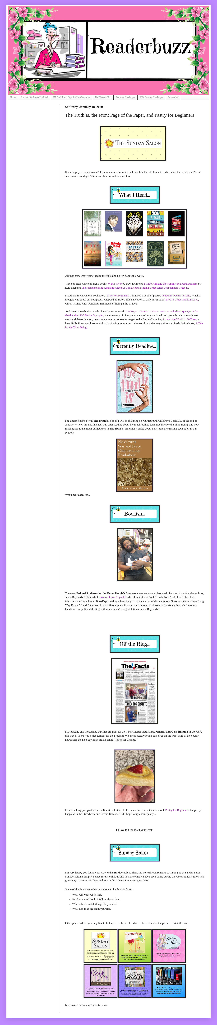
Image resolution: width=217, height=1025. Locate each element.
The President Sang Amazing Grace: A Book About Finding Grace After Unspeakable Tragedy (134, 287)
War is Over (115, 283)
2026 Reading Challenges (151, 97)
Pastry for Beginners (117, 295)
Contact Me (173, 97)
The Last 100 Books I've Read (34, 97)
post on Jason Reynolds (113, 597)
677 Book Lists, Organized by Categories (71, 97)
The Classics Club (103, 97)
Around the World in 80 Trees (179, 319)
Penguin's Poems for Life (176, 295)
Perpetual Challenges (125, 97)
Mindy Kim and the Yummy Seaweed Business (171, 283)
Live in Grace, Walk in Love (182, 299)
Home (13, 97)
